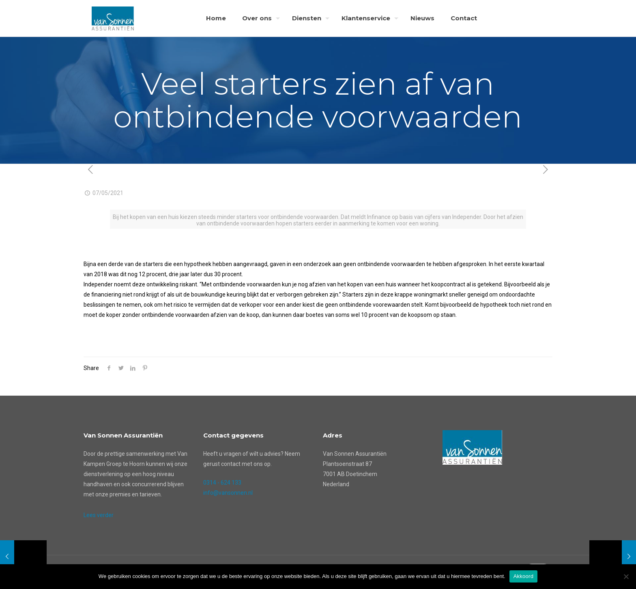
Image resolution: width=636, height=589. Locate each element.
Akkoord (523, 576)
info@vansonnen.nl (228, 492)
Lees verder (99, 515)
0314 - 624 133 (222, 482)
